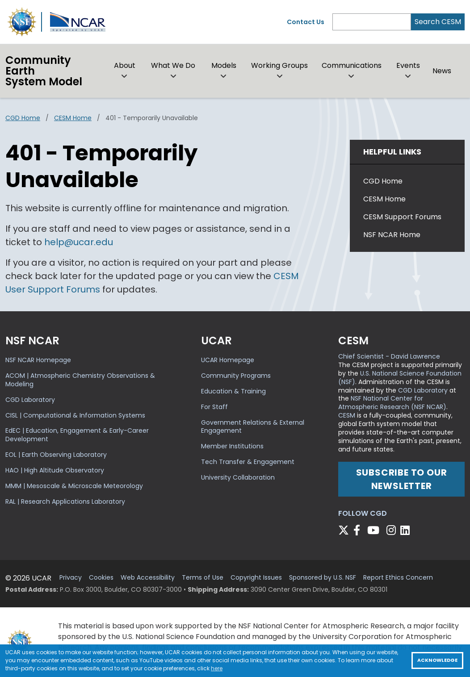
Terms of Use (202, 577)
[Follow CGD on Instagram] (392, 530)
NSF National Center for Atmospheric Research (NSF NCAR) (392, 402)
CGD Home (22, 117)
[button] (124, 76)
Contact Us (305, 21)
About (124, 65)
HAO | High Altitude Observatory (54, 470)
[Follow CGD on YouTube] (376, 530)
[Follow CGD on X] (345, 530)
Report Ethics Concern (398, 577)
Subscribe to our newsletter (401, 479)
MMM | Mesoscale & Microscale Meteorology (74, 485)
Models (223, 65)
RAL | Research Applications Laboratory (65, 501)
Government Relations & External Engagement (252, 426)
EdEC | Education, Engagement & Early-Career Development (77, 434)
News (441, 71)
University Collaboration (238, 477)
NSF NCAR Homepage (38, 359)
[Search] (371, 21)
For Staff (214, 406)
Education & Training (233, 391)
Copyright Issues (256, 577)
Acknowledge (437, 660)
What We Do (173, 65)
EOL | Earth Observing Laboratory (56, 454)
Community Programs (236, 375)
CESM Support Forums (402, 217)
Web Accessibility (148, 577)
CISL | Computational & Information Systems (75, 415)
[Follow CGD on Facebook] (359, 530)
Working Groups (279, 65)
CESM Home (73, 117)
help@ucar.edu (78, 242)
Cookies (101, 577)
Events (408, 65)
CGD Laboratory (30, 399)
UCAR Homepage (227, 359)
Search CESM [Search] (438, 22)
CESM (346, 415)
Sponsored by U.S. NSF (322, 577)
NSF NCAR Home (391, 235)
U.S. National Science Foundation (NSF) (400, 377)
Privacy (70, 577)
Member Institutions (232, 446)
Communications (352, 65)
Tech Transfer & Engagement (247, 461)
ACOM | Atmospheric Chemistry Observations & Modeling (80, 380)
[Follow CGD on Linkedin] (406, 530)
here (216, 668)
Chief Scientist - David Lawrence (389, 356)
